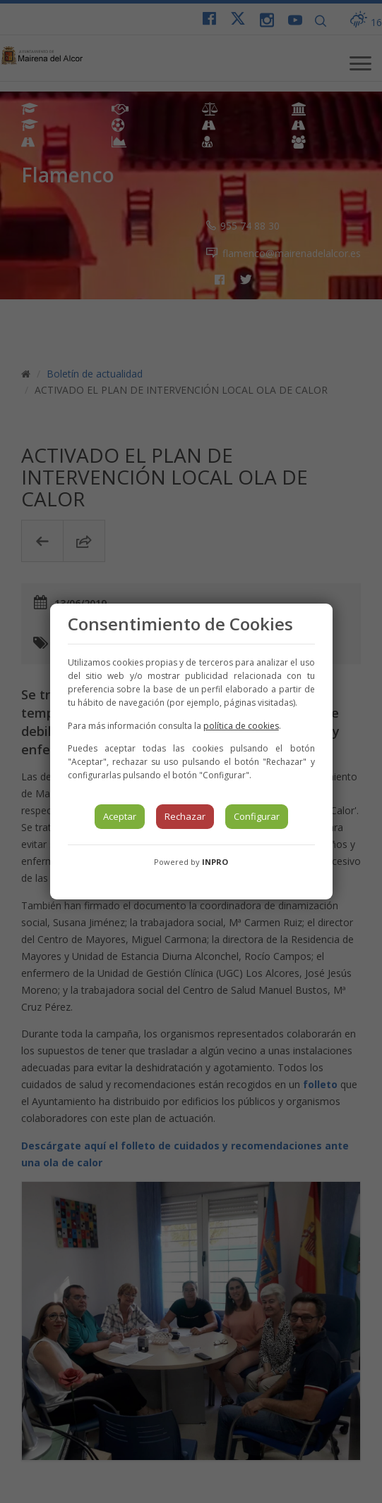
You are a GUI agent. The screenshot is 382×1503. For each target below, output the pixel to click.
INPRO (215, 861)
